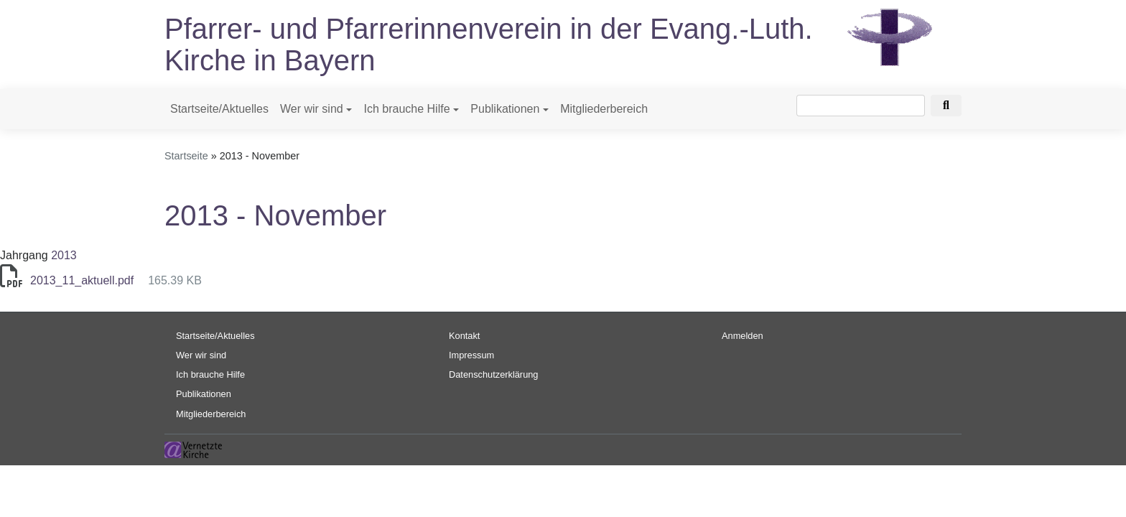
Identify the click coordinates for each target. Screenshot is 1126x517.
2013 (64, 255)
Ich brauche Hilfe (406, 109)
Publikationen (504, 109)
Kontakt (464, 335)
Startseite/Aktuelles (219, 109)
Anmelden (742, 335)
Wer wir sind (311, 109)
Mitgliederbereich (604, 109)
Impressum (471, 355)
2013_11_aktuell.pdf (82, 280)
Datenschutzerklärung (493, 374)
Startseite (186, 156)
